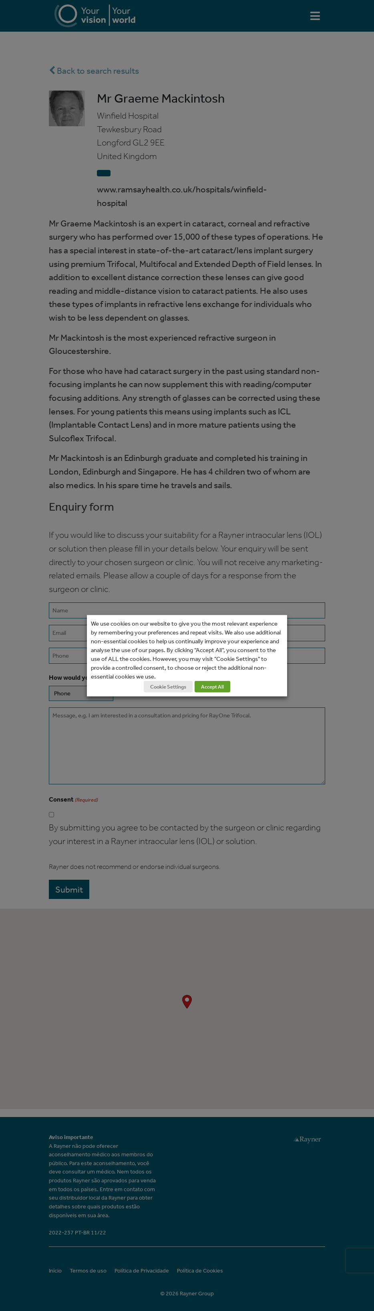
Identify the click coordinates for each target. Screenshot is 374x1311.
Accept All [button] (212, 686)
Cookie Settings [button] (168, 686)
